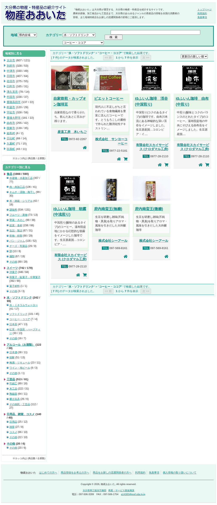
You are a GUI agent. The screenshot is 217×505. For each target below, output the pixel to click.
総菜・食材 (15, 225)
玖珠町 (11, 149)
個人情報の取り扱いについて (179, 472)
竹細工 (13, 383)
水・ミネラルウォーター (23, 305)
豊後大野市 (14, 117)
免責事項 (202, 17)
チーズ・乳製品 (18, 246)
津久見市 (12, 91)
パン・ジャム (17, 240)
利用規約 (202, 13)
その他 (13, 261)
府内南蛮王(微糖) (149, 209)
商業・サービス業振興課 (121, 490)
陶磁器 (13, 393)
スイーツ (12, 267)
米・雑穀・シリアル (21, 200)
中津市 (11, 70)
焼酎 (12, 357)
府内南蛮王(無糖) (108, 209)
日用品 (13, 421)
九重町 (11, 143)
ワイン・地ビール (19, 367)
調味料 (13, 209)
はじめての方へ (48, 472)
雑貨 (12, 426)
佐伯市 (11, 81)
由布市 (11, 123)
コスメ (13, 432)
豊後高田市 (14, 102)
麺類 (12, 256)
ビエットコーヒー (108, 98)
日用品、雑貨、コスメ (21, 414)
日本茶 (13, 324)
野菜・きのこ (17, 220)
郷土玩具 (14, 398)
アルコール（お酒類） (21, 344)
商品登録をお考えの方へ (75, 472)
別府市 (11, 65)
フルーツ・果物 (18, 214)
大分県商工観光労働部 (94, 490)
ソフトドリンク (18, 314)
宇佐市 (11, 112)
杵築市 (11, 107)
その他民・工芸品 (19, 404)
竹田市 (11, 97)
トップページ (204, 9)
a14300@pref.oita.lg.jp (133, 494)
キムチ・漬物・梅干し (22, 192)
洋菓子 (13, 272)
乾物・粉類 (15, 235)
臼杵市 (11, 86)
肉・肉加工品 (17, 186)
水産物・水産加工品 (21, 178)
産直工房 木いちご (72, 132)
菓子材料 (14, 286)
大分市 (11, 60)
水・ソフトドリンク (19, 297)
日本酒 (13, 352)
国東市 (11, 128)
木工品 (13, 388)
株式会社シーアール (112, 240)
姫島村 (11, 133)
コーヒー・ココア (19, 319)
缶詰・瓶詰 (15, 230)
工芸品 (11, 379)
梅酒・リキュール (19, 362)
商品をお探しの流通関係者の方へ (112, 472)
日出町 (11, 138)
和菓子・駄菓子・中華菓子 (24, 277)
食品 (9, 174)
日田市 (11, 76)
